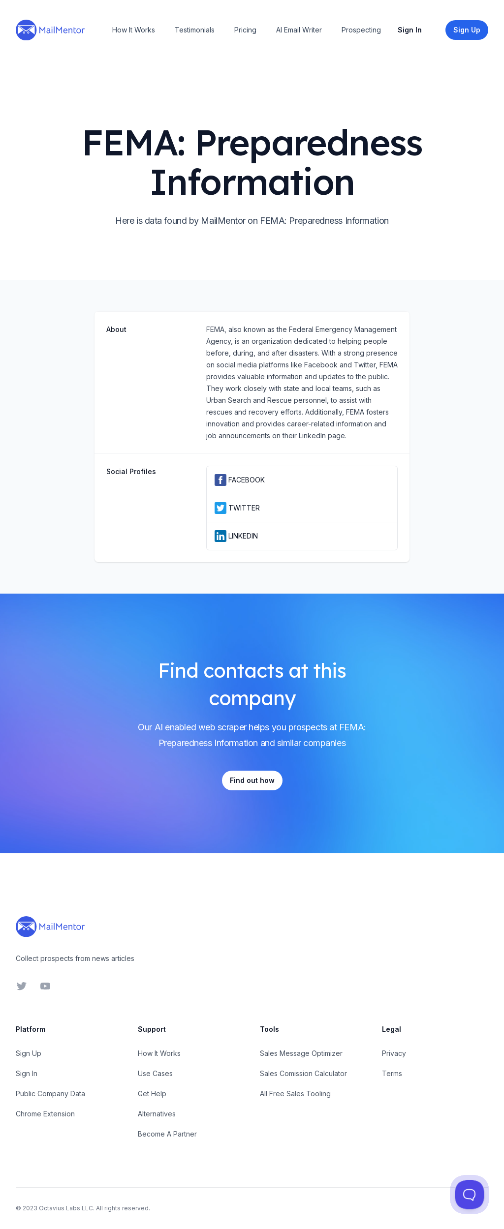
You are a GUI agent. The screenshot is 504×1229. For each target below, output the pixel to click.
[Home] (50, 30)
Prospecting (361, 30)
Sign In (410, 30)
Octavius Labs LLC (66, 1208)
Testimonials (195, 30)
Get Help (152, 1093)
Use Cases (155, 1073)
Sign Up (28, 1053)
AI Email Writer (299, 30)
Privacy (394, 1053)
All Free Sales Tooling (295, 1093)
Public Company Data (50, 1093)
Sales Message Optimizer (301, 1053)
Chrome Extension (45, 1113)
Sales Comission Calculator (303, 1073)
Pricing (245, 30)
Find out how (252, 780)
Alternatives (157, 1113)
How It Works (133, 30)
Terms (392, 1073)
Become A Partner (167, 1134)
